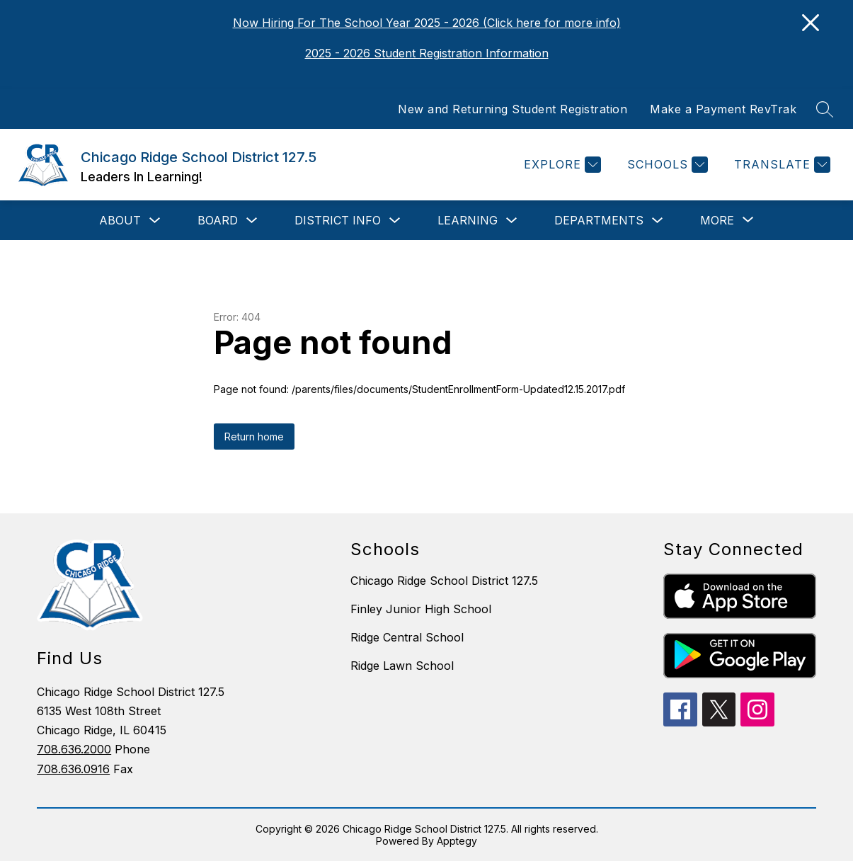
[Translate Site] (780, 164)
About (120, 220)
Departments (598, 220)
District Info (337, 220)
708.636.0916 (73, 769)
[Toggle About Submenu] (155, 220)
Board (217, 220)
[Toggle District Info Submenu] (395, 220)
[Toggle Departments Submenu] (657, 220)
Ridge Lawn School (402, 665)
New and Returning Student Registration (512, 109)
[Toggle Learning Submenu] (511, 220)
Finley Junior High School (420, 609)
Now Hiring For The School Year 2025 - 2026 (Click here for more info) (427, 23)
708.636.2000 (74, 749)
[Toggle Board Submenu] (252, 220)
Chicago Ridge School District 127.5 (444, 581)
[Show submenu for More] (717, 220)
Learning (467, 220)
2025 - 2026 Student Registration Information (427, 53)
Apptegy (457, 841)
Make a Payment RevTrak (723, 109)
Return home (254, 436)
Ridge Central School (407, 637)
